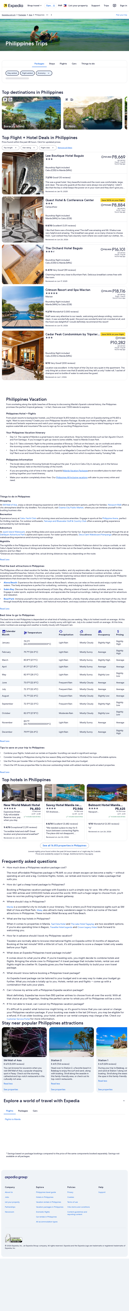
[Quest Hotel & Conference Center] (85, 219)
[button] (64, 1100)
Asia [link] (30, 15)
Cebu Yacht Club (28, 518)
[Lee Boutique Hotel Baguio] (85, 173)
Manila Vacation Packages (75, 470)
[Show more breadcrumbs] (47, 15)
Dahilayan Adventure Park (12, 534)
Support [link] (101, 1192)
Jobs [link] (7, 1197)
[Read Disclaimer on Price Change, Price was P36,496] (106, 291)
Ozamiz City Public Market (71, 507)
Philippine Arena (110, 518)
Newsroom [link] (9, 1212)
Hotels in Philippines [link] (44, 1197)
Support (95, 5)
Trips (106, 5)
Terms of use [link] (72, 1202)
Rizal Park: (9, 598)
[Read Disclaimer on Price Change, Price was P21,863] (106, 157)
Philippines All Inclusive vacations (72, 477)
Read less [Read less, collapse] (8, 1083)
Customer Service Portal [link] (18, 1019)
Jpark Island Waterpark (14, 531)
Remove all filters (65, 147)
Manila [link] (10, 906)
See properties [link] (11, 1089)
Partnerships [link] (10, 1207)
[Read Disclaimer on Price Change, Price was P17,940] (120, 338)
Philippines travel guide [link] (46, 1192)
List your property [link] (12, 1202)
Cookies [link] (70, 1197)
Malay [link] (40, 910)
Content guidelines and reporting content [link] (77, 1213)
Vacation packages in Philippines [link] (49, 1207)
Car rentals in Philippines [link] (46, 1217)
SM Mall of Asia (10, 504)
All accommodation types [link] (46, 1221)
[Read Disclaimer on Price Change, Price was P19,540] (106, 205)
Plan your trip (121, 15)
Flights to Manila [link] (12, 1119)
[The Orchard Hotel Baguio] (85, 264)
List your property (78, 5)
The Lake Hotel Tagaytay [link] (82, 924)
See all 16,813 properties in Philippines (64, 845)
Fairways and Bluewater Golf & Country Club (65, 521)
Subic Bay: (9, 589)
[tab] (39, 63)
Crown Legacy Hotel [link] (87, 927)
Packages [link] (22, 15)
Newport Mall (114, 504)
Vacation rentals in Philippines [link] (48, 1202)
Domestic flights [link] (43, 1212)
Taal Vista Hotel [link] (58, 924)
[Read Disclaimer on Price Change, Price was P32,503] (105, 249)
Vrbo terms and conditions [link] (78, 1207)
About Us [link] (9, 1192)
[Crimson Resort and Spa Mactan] (85, 307)
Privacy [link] (70, 1192)
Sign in (123, 5)
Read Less (4, 559)
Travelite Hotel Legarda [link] (61, 927)
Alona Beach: (11, 582)
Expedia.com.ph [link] (9, 15)
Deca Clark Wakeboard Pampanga (95, 534)
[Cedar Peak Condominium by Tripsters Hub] (85, 355)
